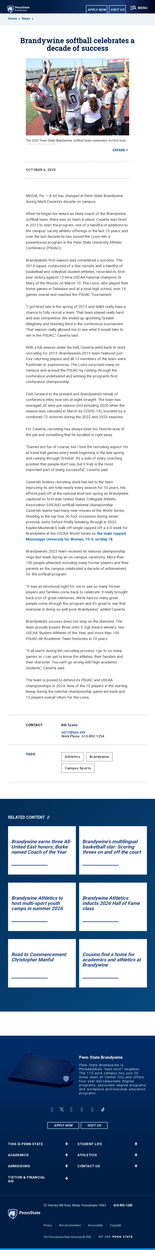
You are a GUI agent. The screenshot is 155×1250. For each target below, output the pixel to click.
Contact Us (89, 1166)
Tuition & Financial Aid (26, 1179)
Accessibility (95, 1225)
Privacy (48, 1225)
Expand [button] (119, 150)
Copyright (115, 1225)
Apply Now (96, 10)
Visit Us (117, 10)
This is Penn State (25, 1144)
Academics (18, 1155)
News (26, 18)
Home (12, 18)
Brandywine (99, 757)
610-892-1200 (123, 1205)
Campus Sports (78, 768)
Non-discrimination (70, 1225)
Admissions (19, 1166)
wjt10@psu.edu (73, 732)
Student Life (90, 1144)
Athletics (72, 757)
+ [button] (66, 1144)
